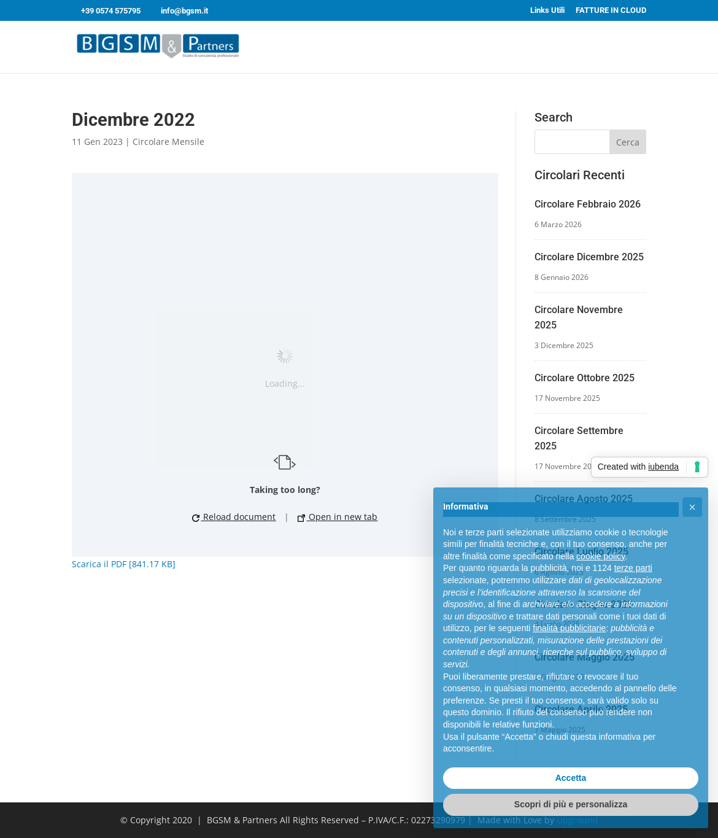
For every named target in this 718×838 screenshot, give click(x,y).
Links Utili (547, 10)
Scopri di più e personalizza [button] (570, 804)
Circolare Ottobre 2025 (585, 378)
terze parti (633, 568)
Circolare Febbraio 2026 (588, 204)
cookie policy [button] (600, 556)
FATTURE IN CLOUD (611, 10)
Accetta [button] (571, 778)
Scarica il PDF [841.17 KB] (124, 564)
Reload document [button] (234, 516)
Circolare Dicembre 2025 (589, 257)
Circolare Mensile (168, 141)
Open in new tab (337, 516)
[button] (692, 507)
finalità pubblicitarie (569, 628)
